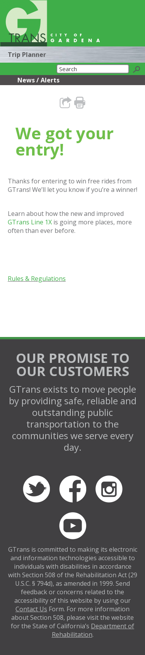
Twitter (36, 489)
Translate (105, 35)
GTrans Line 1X (30, 222)
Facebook (72, 489)
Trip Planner (27, 54)
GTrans (23, 23)
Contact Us (31, 609)
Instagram (109, 489)
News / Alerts (38, 80)
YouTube (72, 525)
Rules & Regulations (37, 278)
